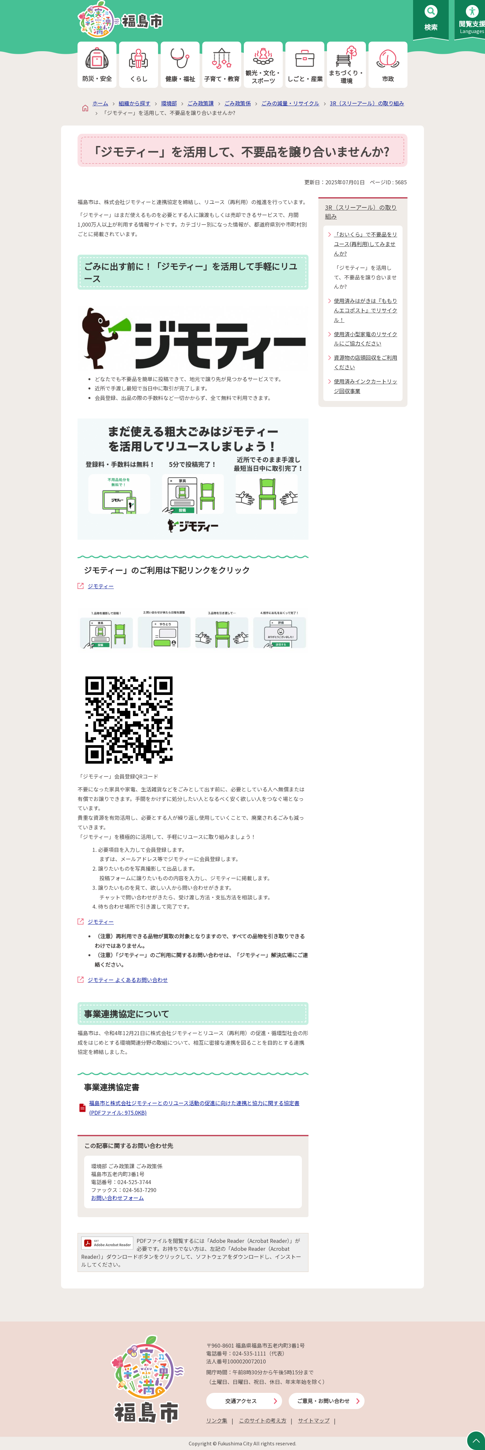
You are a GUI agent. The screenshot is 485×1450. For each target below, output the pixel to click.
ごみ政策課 (200, 103)
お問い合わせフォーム (117, 1198)
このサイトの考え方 (262, 1420)
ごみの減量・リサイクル (290, 103)
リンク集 (216, 1420)
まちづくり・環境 (346, 65)
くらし (138, 65)
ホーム (100, 103)
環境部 (169, 103)
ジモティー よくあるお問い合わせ (128, 980)
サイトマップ (314, 1420)
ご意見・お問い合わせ (323, 1401)
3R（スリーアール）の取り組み (367, 103)
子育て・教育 (222, 65)
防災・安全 (97, 65)
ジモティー (101, 586)
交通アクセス (241, 1401)
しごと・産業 (305, 65)
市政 (388, 65)
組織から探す (134, 103)
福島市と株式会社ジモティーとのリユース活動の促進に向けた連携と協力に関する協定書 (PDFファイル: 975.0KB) (194, 1107)
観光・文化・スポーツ (263, 65)
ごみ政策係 (237, 103)
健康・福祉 (180, 65)
